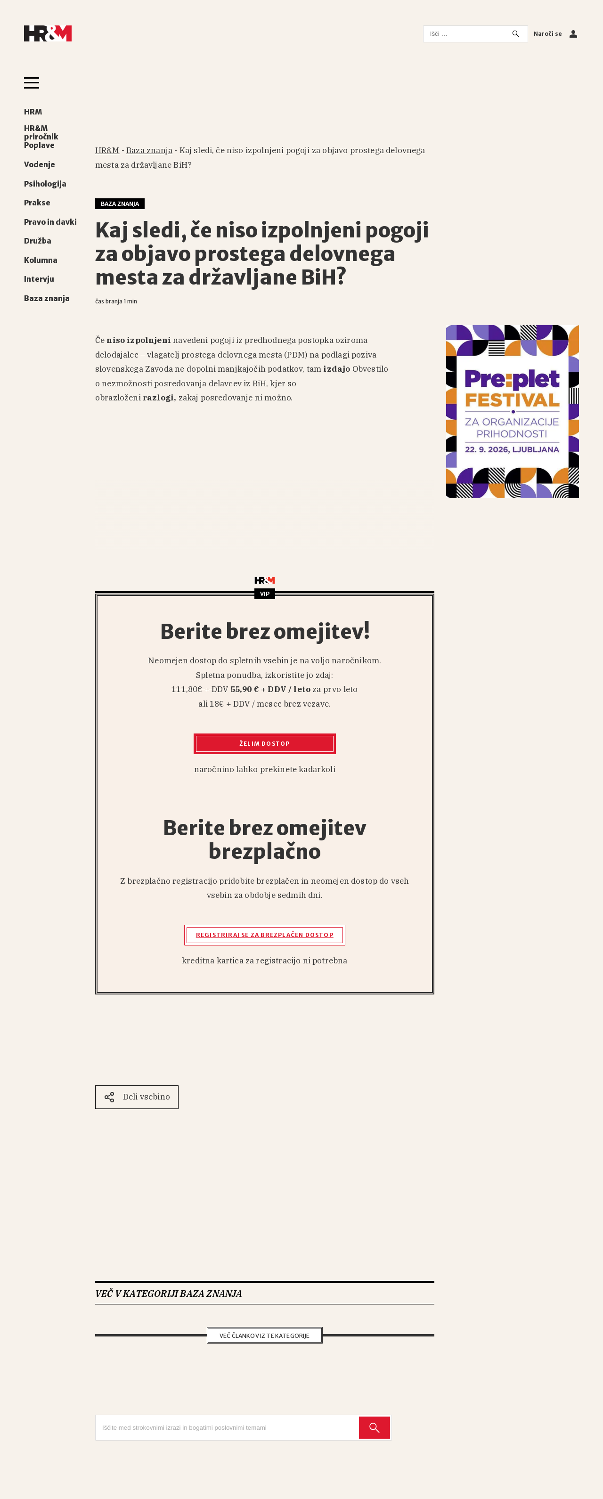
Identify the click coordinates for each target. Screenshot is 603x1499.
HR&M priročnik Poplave (41, 137)
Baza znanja (47, 298)
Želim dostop (264, 743)
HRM (33, 112)
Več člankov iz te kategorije (265, 1335)
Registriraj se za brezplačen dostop (265, 934)
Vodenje (39, 165)
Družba (37, 241)
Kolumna (40, 260)
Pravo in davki (50, 222)
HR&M (107, 150)
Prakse (37, 203)
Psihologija (45, 184)
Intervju (39, 279)
